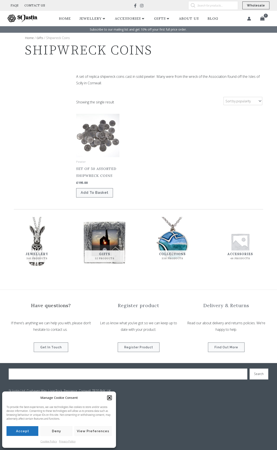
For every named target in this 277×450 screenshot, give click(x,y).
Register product (138, 347)
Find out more (226, 347)
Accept (22, 431)
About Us (189, 18)
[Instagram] (142, 6)
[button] (109, 398)
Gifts (161, 18)
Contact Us (34, 5)
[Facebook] (135, 6)
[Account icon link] (249, 19)
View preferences (93, 431)
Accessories (129, 18)
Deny (56, 431)
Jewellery (92, 18)
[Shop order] (243, 101)
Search (259, 374)
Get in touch (51, 347)
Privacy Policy (67, 441)
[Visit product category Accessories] (240, 242)
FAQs (14, 5)
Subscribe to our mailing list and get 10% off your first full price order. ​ (138, 29)
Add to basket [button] (94, 193)
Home (65, 18)
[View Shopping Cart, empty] (262, 19)
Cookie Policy (48, 441)
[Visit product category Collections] (172, 242)
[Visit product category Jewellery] (37, 242)
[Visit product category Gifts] (105, 242)
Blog (213, 18)
